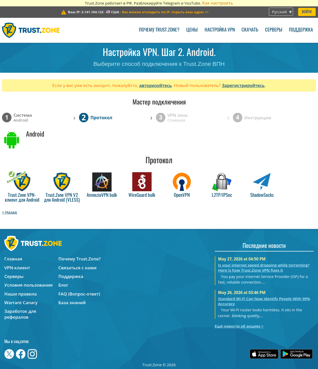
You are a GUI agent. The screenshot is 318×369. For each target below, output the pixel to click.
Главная (13, 259)
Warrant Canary (20, 302)
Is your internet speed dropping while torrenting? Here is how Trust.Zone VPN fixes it (264, 267)
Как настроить (217, 3)
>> (165, 12)
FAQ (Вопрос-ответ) (79, 294)
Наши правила (20, 294)
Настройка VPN (220, 30)
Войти (307, 12)
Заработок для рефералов (20, 314)
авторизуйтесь (155, 85)
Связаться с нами (77, 268)
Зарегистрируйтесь (243, 85)
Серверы (273, 30)
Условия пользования (28, 285)
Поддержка (301, 30)
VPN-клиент (17, 268)
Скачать (250, 30)
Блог (63, 285)
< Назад (9, 212)
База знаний (72, 302)
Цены (192, 30)
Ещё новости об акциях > (239, 326)
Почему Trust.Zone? (159, 30)
